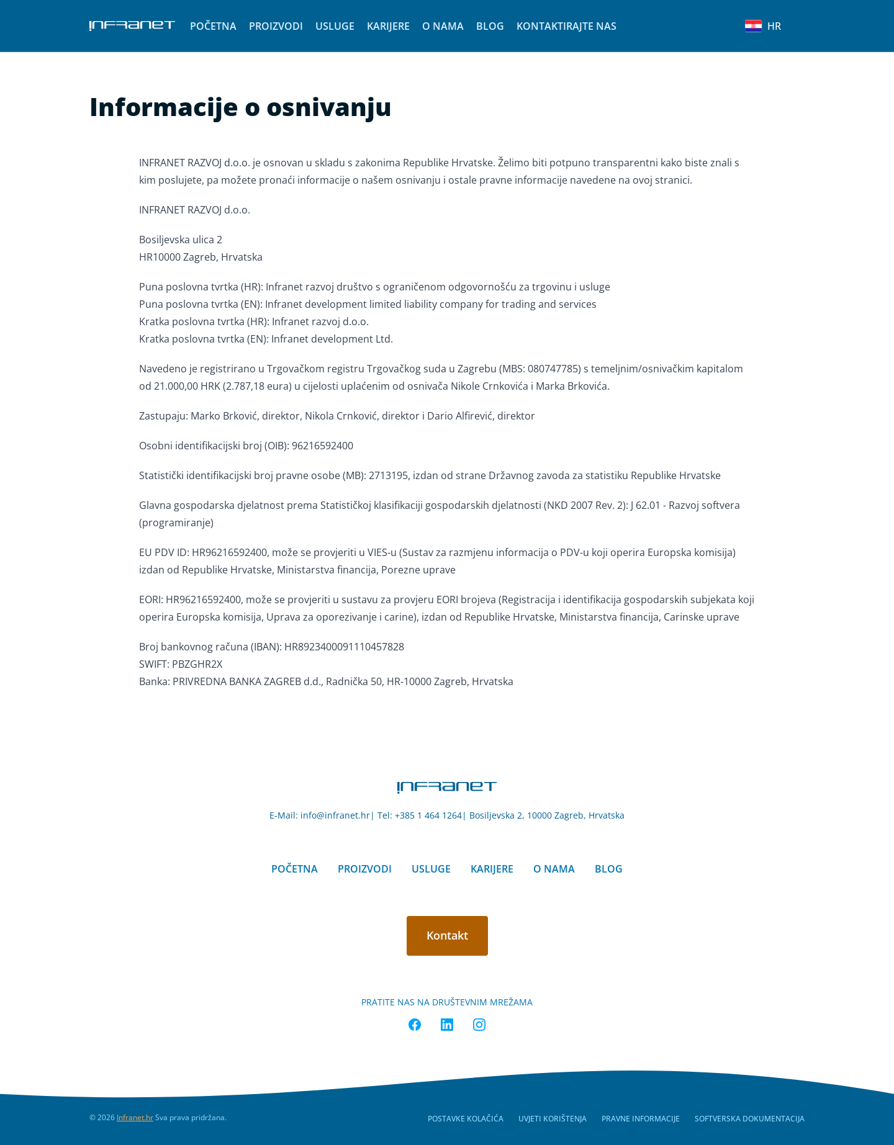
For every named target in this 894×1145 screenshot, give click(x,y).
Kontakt (447, 935)
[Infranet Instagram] (479, 1024)
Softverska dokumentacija (750, 1118)
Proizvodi (276, 26)
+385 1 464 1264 (428, 815)
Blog (490, 26)
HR (763, 26)
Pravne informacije (641, 1118)
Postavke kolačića (465, 1118)
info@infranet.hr (335, 815)
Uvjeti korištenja (552, 1118)
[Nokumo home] (447, 788)
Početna (213, 26)
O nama (443, 26)
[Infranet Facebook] (415, 1024)
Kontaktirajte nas (566, 26)
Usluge (334, 26)
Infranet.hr (135, 1117)
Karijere (388, 26)
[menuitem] (213, 26)
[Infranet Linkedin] (447, 1024)
